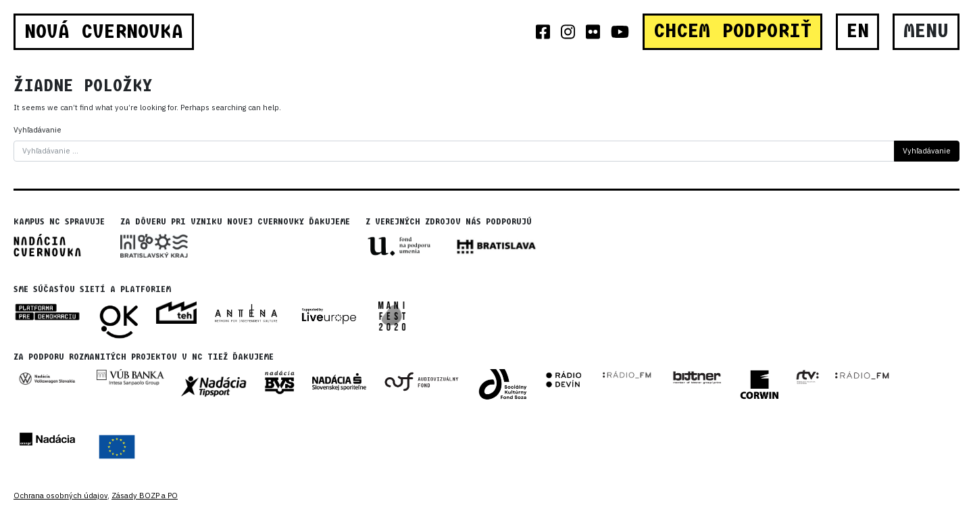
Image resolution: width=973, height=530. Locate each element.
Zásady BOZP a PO (144, 495)
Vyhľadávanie (37, 130)
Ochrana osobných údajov (60, 495)
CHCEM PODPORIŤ (732, 31)
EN (858, 31)
